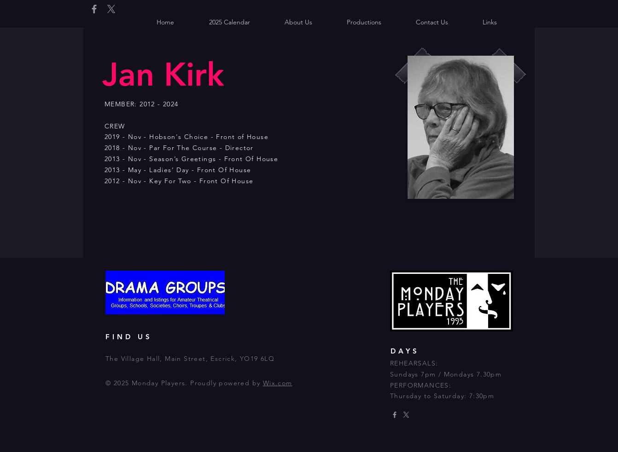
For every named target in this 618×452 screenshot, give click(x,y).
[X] (111, 9)
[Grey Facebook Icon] (94, 9)
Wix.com (277, 383)
